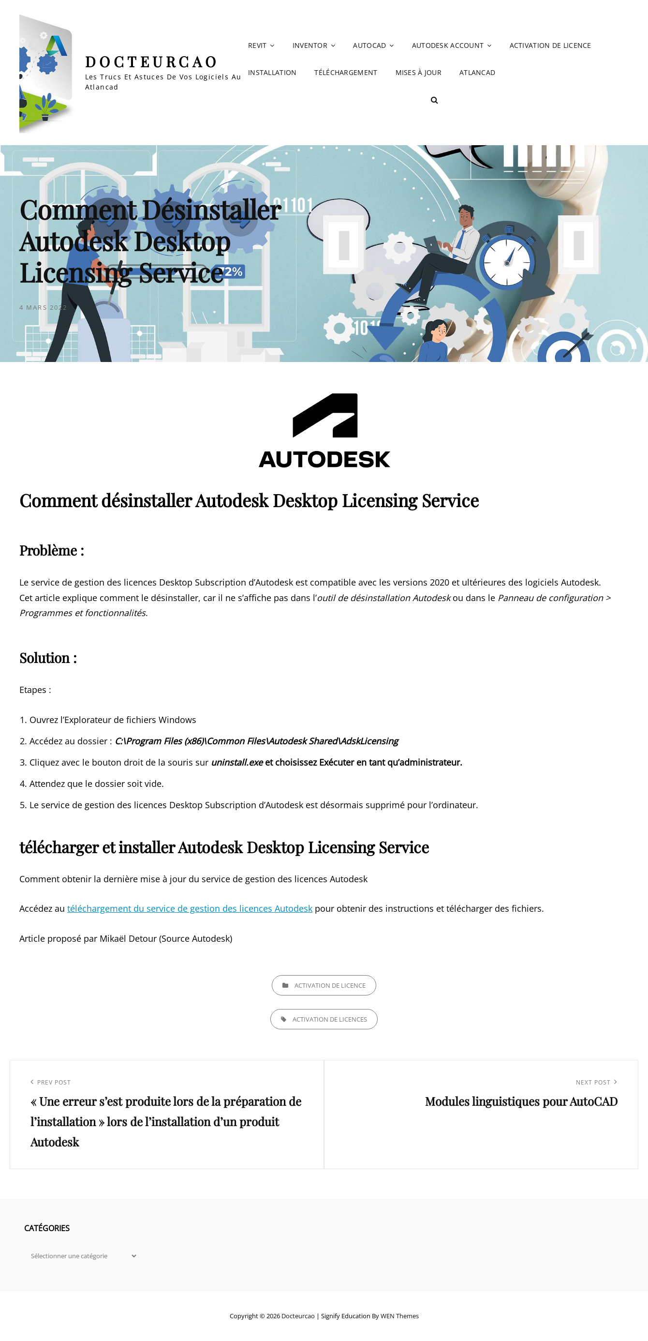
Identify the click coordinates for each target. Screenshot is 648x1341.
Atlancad (477, 72)
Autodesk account (448, 45)
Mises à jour (419, 72)
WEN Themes (400, 1315)
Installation (272, 72)
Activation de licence (550, 45)
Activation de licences (330, 1019)
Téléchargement (345, 72)
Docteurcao (152, 61)
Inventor (310, 45)
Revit (257, 45)
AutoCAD (369, 45)
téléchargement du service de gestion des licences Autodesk (189, 908)
